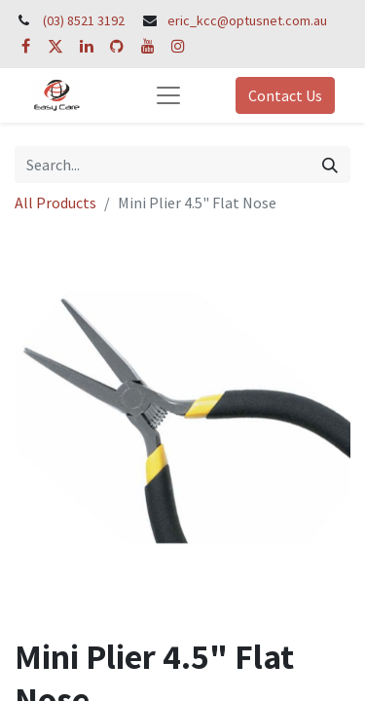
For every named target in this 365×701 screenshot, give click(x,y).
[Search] (330, 164)
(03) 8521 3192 (84, 20)
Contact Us (285, 95)
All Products (55, 202)
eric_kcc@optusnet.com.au (247, 20)
